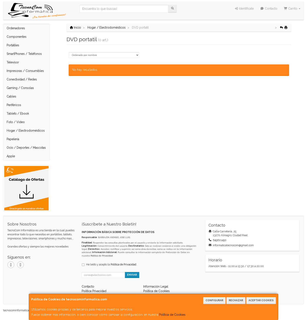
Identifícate (244, 8)
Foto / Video (16, 122)
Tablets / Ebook (18, 113)
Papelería (13, 139)
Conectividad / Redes (22, 79)
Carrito (292, 8)
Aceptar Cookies (261, 300)
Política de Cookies (172, 314)
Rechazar (236, 300)
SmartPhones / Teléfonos (24, 53)
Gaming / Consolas (20, 88)
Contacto (268, 8)
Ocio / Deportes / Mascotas (26, 147)
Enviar (132, 274)
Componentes (16, 36)
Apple (11, 156)
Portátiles (13, 45)
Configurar (214, 300)
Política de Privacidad (102, 256)
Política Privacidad (94, 291)
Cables (11, 96)
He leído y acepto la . (111, 264)
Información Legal (155, 286)
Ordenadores (16, 28)
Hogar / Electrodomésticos (26, 130)
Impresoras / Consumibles (25, 71)
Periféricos (14, 105)
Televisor (13, 62)
